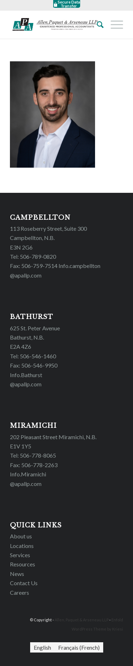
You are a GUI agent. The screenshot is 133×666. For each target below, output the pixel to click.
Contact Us (24, 583)
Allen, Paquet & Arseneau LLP (82, 619)
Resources (22, 564)
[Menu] (113, 24)
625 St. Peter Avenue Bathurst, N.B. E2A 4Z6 (35, 337)
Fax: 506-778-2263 (33, 464)
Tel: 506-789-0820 (33, 256)
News (17, 573)
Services (20, 555)
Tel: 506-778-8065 (33, 455)
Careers (19, 592)
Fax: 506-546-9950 (33, 365)
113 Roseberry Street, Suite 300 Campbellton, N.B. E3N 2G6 (48, 238)
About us (21, 536)
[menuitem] (42, 647)
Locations (22, 545)
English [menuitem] (42, 647)
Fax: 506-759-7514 (33, 265)
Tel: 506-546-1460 (33, 356)
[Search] (97, 24)
